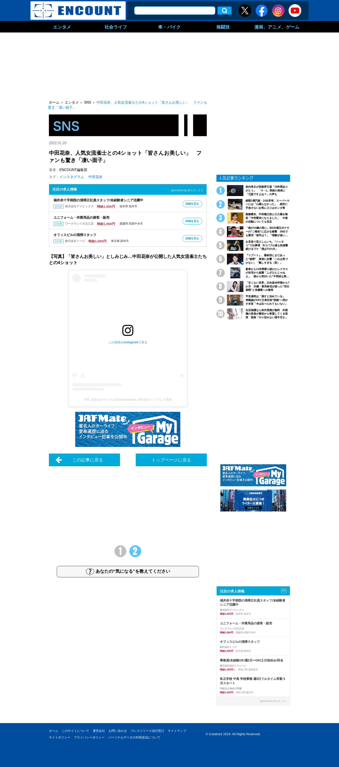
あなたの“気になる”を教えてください (128, 571)
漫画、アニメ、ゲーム (277, 26)
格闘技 (223, 26)
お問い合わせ (118, 730)
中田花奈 (95, 177)
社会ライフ (116, 26)
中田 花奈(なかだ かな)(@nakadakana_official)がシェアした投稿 (128, 399)
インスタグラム (71, 177)
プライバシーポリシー (89, 737)
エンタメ (62, 26)
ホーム (53, 730)
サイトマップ (177, 730)
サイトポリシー (59, 737)
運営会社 (99, 730)
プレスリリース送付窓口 (147, 730)
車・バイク (169, 26)
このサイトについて (75, 730)
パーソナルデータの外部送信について (134, 737)
